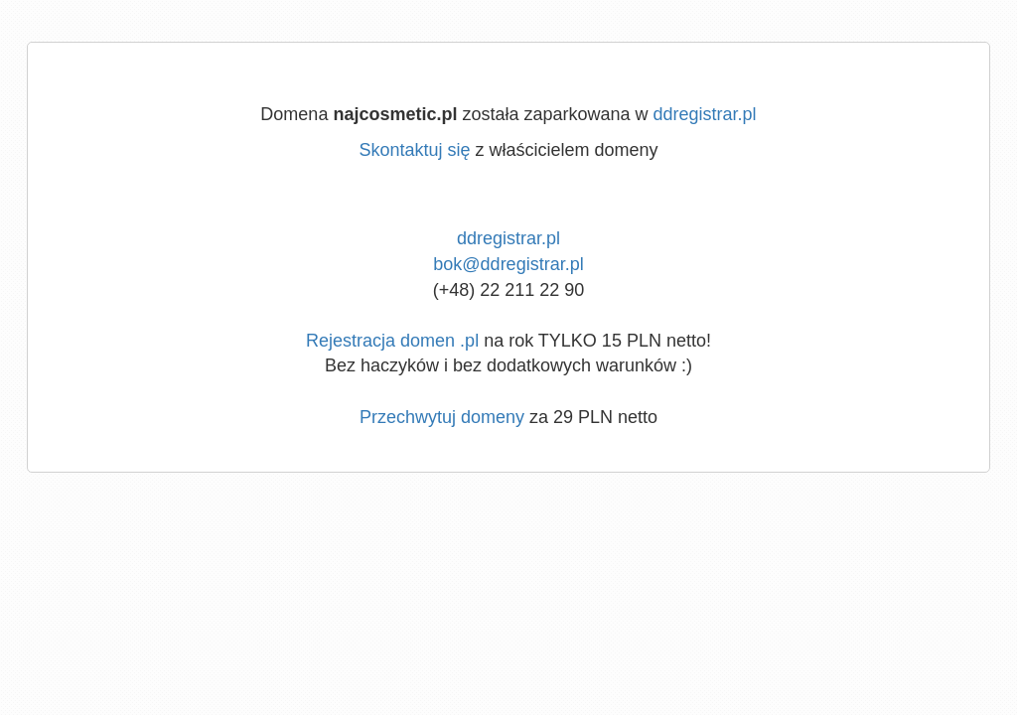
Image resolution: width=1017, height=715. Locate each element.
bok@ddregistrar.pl (508, 264)
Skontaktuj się (414, 150)
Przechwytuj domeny (442, 417)
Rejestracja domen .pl (392, 341)
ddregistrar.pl (705, 114)
